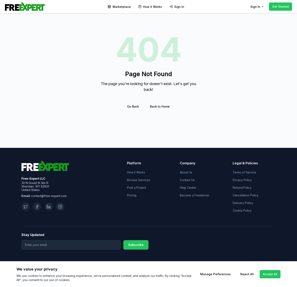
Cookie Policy (242, 210)
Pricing (131, 195)
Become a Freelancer (194, 195)
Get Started (280, 6)
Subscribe (136, 245)
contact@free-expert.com (49, 196)
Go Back (133, 106)
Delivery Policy (243, 203)
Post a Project (136, 187)
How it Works (136, 172)
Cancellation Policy (245, 195)
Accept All (270, 274)
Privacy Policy (242, 180)
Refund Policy (242, 187)
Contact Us (187, 180)
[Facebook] (37, 207)
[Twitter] (25, 207)
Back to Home (160, 106)
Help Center (188, 187)
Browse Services (138, 180)
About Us (186, 172)
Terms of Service (244, 172)
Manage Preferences (215, 274)
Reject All (247, 274)
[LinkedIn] (49, 207)
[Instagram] (60, 207)
